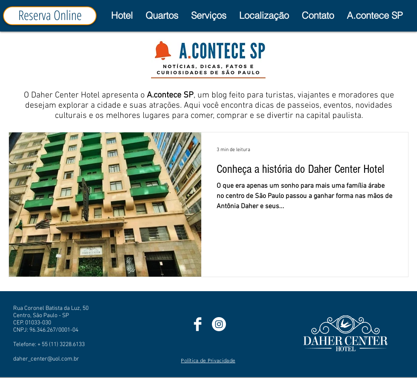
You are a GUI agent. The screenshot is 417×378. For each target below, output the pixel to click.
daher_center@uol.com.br (46, 359)
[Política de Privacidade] (208, 360)
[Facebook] (198, 324)
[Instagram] (219, 324)
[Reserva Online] (50, 15)
